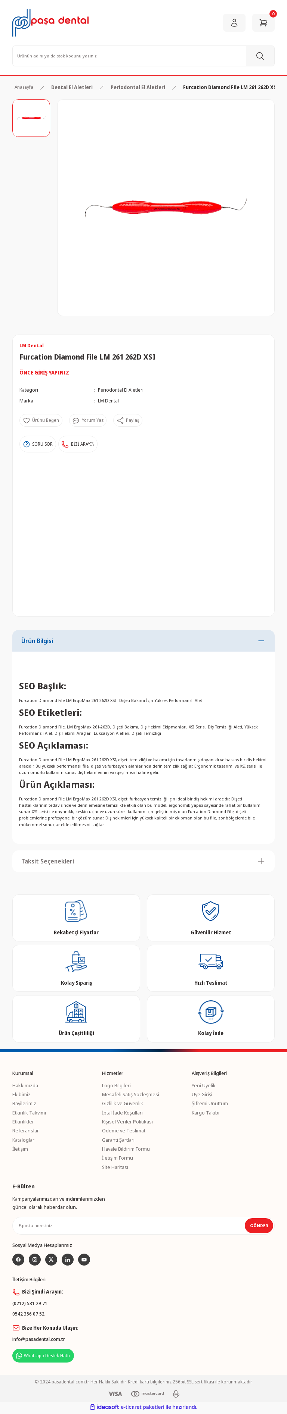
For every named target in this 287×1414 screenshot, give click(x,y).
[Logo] (50, 23)
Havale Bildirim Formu (126, 1148)
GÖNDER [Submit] (259, 1225)
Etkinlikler (23, 1121)
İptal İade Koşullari (122, 1112)
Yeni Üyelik (204, 1085)
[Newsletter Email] (143, 1226)
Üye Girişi (202, 1094)
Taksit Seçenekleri (47, 861)
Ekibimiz (21, 1094)
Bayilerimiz (24, 1103)
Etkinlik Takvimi (29, 1112)
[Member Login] (234, 23)
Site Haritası (115, 1167)
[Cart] (263, 23)
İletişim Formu (117, 1157)
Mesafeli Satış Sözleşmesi (130, 1094)
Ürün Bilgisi (37, 641)
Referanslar (25, 1130)
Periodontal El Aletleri (122, 390)
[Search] (143, 56)
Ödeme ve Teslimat (123, 1130)
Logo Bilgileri (116, 1085)
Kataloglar (23, 1139)
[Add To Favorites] (41, 421)
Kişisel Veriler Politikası (127, 1121)
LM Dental (109, 401)
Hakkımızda (25, 1085)
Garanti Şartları (118, 1139)
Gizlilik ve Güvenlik (122, 1103)
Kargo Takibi (205, 1112)
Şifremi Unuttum (210, 1103)
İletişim (20, 1148)
